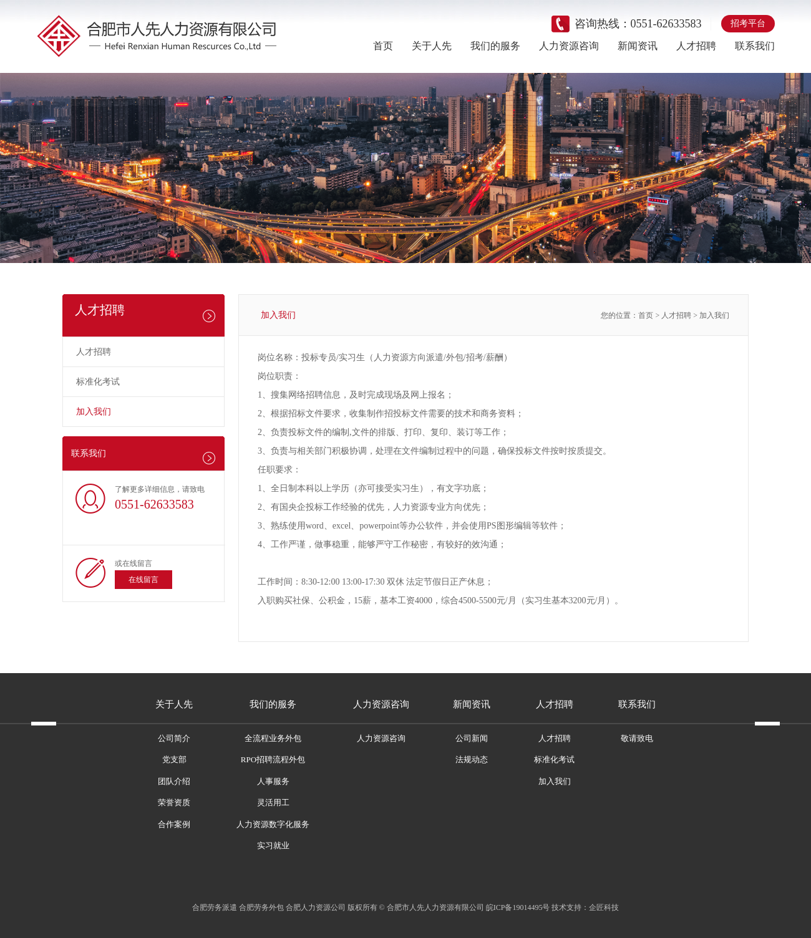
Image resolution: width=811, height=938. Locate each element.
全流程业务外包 (273, 738)
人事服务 (273, 781)
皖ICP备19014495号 (518, 907)
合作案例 (174, 824)
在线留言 (143, 579)
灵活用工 (273, 802)
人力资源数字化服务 (272, 824)
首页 (383, 46)
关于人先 (432, 46)
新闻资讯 (638, 46)
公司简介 (174, 738)
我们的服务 (495, 46)
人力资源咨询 (569, 46)
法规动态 (471, 759)
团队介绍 (174, 781)
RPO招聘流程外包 (273, 759)
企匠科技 (604, 907)
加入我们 (93, 411)
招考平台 (748, 23)
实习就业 (273, 845)
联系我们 (755, 46)
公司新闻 (471, 738)
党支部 (174, 759)
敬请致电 (637, 738)
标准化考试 (98, 381)
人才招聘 (696, 46)
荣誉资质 (174, 802)
